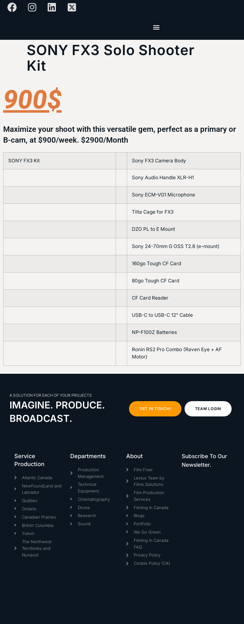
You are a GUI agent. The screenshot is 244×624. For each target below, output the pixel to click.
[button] (156, 27)
